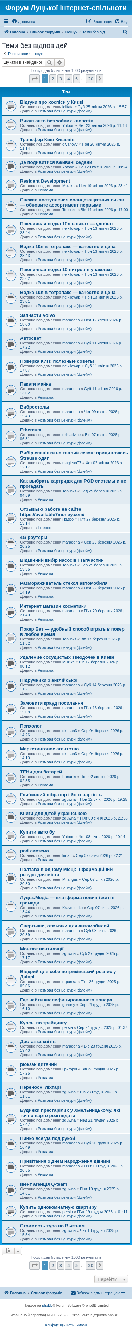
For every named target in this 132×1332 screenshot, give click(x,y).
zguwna (69, 799)
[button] (34, 78)
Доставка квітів (38, 1041)
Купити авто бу (37, 832)
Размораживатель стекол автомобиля (64, 583)
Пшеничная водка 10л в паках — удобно (66, 223)
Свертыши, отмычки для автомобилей (64, 925)
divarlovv (69, 144)
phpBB (47, 1305)
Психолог (31, 726)
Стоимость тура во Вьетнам (52, 1225)
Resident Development (45, 181)
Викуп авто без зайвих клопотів (56, 120)
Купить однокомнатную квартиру (58, 1207)
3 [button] (60, 78)
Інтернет (45, 528)
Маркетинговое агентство (49, 748)
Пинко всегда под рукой (47, 1138)
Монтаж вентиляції (41, 948)
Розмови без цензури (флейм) (65, 111)
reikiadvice (71, 434)
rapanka (69, 982)
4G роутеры (34, 537)
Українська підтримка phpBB (95, 1315)
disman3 (69, 731)
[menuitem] (23, 21)
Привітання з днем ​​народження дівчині (65, 1161)
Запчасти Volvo (37, 315)
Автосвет (31, 338)
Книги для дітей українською (53, 813)
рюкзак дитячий (38, 1064)
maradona (71, 320)
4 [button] (68, 78)
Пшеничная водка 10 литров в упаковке (66, 269)
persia (67, 1027)
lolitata (68, 107)
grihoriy (68, 1004)
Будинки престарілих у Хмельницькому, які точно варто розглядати (70, 1112)
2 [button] (52, 78)
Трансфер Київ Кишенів (47, 139)
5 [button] (76, 78)
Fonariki (69, 776)
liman (66, 855)
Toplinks (69, 210)
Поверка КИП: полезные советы (57, 361)
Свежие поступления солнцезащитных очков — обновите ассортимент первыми (72, 202)
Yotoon (68, 125)
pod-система (34, 850)
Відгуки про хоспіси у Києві (51, 102)
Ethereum (31, 429)
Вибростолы (34, 407)
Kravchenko (72, 908)
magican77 (71, 463)
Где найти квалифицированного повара (66, 999)
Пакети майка (35, 384)
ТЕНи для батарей (41, 771)
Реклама (45, 190)
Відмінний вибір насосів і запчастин (62, 560)
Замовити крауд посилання (51, 703)
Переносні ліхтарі (40, 1087)
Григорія (69, 1069)
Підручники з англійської (48, 680)
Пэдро (68, 519)
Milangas (70, 879)
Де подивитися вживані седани (56, 162)
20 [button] (90, 78)
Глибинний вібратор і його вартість (61, 794)
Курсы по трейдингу (43, 1022)
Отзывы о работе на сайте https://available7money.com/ (52, 512)
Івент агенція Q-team (43, 1184)
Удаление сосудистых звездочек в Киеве (67, 657)
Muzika (68, 186)
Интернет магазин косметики (53, 606)
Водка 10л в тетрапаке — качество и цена (67, 246)
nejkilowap (71, 228)
